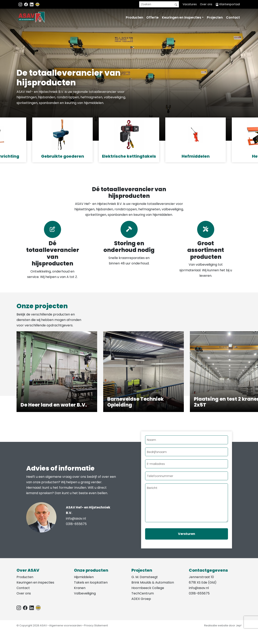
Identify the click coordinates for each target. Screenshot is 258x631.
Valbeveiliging (85, 593)
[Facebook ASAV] (26, 4)
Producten (134, 17)
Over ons (206, 4)
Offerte (152, 17)
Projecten (215, 17)
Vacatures (190, 4)
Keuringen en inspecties (181, 17)
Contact (233, 17)
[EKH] (37, 4)
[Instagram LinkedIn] (32, 4)
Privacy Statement (96, 625)
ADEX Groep (141, 598)
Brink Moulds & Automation (152, 582)
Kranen (79, 588)
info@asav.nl (76, 518)
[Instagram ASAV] (21, 4)
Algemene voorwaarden (65, 625)
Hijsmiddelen (84, 577)
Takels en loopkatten (91, 582)
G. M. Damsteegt (144, 577)
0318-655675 (76, 524)
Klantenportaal (227, 4)
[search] (159, 4)
